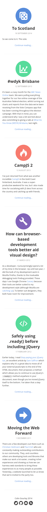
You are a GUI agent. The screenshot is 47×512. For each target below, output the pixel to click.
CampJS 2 (23, 165)
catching (6, 290)
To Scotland (23, 28)
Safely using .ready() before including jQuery (23, 341)
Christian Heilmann (11, 446)
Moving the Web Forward (23, 430)
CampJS (15, 179)
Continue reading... (23, 45)
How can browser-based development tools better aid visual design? (23, 244)
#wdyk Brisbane (23, 81)
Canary (30, 281)
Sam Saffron (32, 360)
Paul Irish (29, 446)
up (12, 290)
